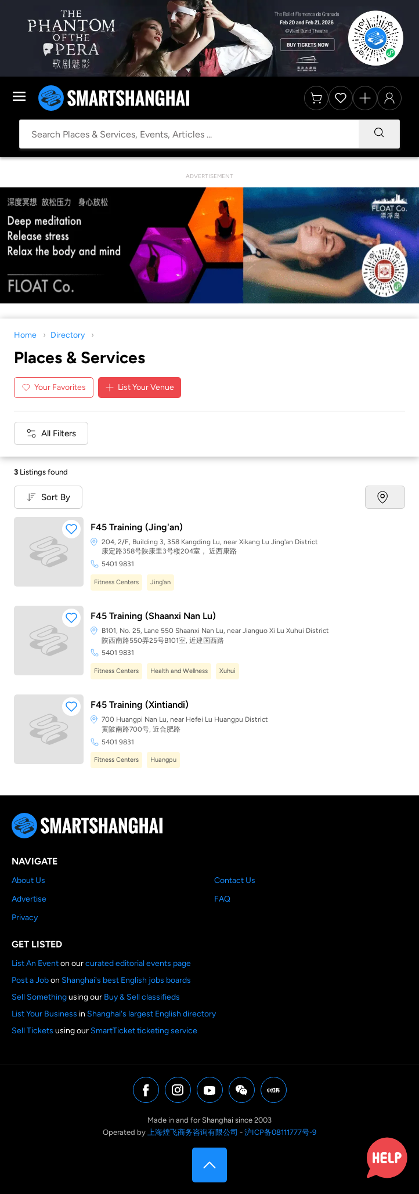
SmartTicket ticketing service (144, 1031)
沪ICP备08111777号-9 (280, 1132)
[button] (71, 529)
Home (25, 335)
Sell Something (39, 997)
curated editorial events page (138, 963)
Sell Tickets (32, 1031)
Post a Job (30, 980)
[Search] (379, 134)
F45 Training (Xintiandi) (140, 704)
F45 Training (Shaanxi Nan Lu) (153, 615)
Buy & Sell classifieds (142, 997)
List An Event (35, 963)
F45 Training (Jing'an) (137, 527)
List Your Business (44, 1014)
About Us (28, 880)
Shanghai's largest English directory (151, 1014)
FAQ (222, 899)
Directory (67, 335)
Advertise (29, 899)
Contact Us (234, 880)
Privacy (25, 917)
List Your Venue (139, 387)
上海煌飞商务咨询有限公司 (192, 1132)
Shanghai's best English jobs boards (126, 980)
